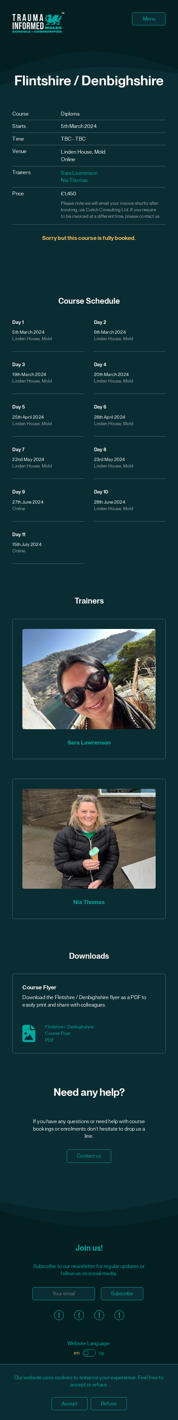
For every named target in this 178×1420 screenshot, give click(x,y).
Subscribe (122, 1293)
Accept (69, 1403)
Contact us (89, 1156)
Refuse (109, 1403)
